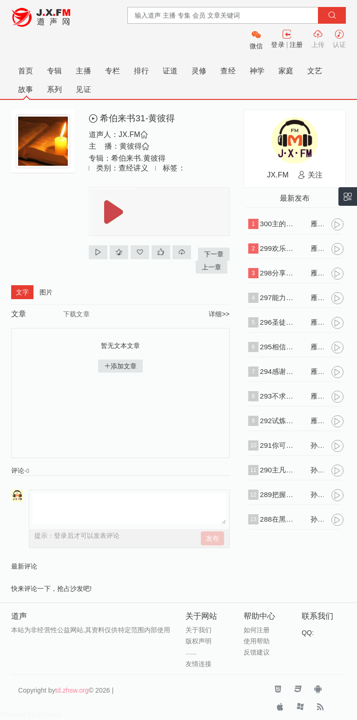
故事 (25, 89)
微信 (256, 46)
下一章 (214, 254)
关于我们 (198, 630)
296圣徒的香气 (278, 322)
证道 (170, 71)
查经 (227, 71)
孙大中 (317, 445)
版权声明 (198, 641)
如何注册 (257, 630)
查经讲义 (133, 168)
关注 (310, 175)
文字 (22, 292)
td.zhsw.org (72, 690)
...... (191, 652)
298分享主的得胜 (278, 273)
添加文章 (120, 366)
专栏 (112, 71)
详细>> (219, 314)
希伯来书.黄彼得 (138, 158)
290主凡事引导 (278, 470)
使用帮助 (257, 641)
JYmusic (49, 714)
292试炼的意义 (278, 421)
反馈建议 (257, 652)
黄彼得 (134, 146)
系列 (54, 89)
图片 (46, 292)
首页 (25, 71)
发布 (212, 538)
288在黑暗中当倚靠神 (278, 519)
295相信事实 (278, 347)
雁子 (317, 224)
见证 (83, 89)
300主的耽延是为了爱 (278, 224)
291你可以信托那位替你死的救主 (278, 445)
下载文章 (76, 314)
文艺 (314, 71)
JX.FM (133, 134)
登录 (277, 44)
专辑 (54, 71)
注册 (296, 44)
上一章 (211, 267)
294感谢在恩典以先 (278, 371)
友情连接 (198, 664)
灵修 (199, 71)
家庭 (285, 71)
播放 (113, 212)
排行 (141, 71)
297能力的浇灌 (278, 297)
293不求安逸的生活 (278, 396)
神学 (257, 71)
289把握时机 (278, 494)
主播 (83, 71)
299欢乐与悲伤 (278, 248)
